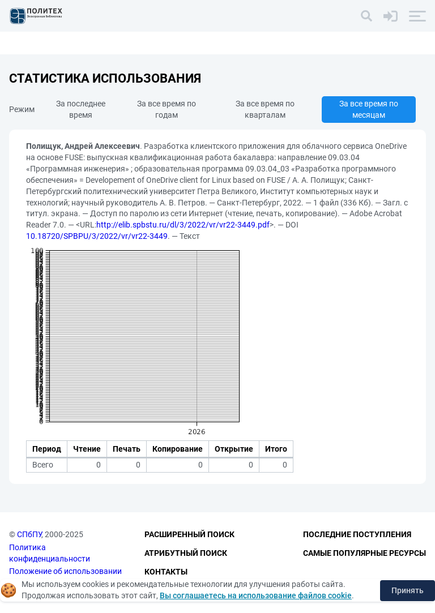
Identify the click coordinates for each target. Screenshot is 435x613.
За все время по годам (166, 109)
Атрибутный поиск (185, 553)
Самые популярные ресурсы (364, 553)
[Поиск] (366, 16)
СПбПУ (29, 534)
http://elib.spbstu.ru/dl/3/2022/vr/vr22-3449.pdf (183, 224)
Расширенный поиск (189, 534)
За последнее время (80, 109)
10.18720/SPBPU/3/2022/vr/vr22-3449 (97, 236)
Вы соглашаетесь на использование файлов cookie (256, 595)
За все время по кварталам (265, 109)
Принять (407, 590)
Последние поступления (357, 534)
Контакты (165, 571)
